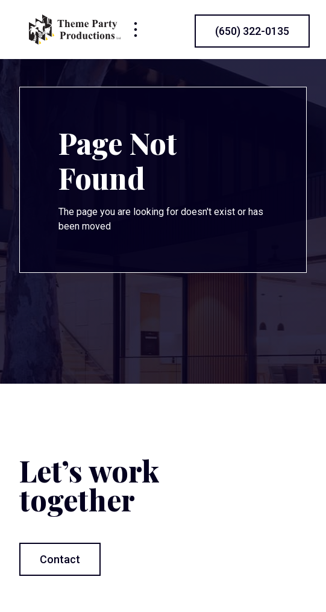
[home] (75, 29)
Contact (60, 559)
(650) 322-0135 (252, 31)
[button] (135, 29)
